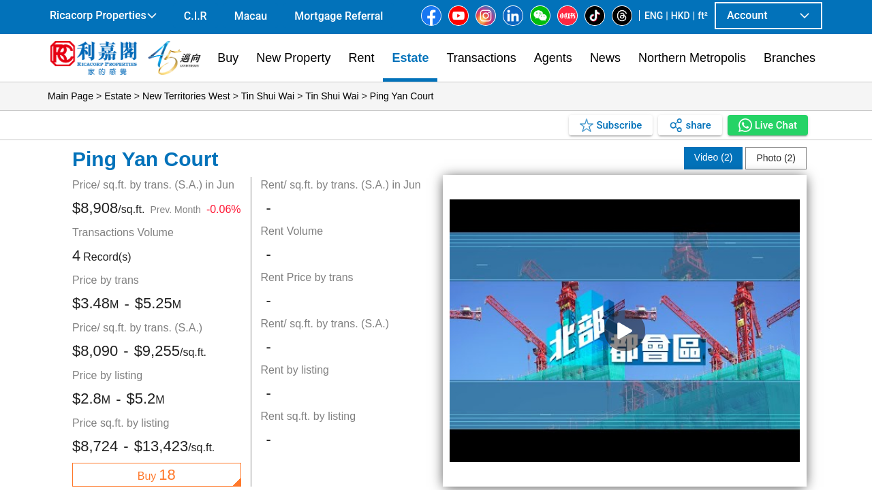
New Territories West (186, 96)
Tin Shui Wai (267, 96)
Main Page (70, 96)
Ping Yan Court (402, 96)
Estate (117, 96)
